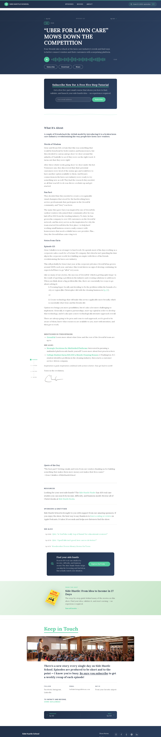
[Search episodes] (143, 4)
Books (80, 4)
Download (65, 67)
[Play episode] (46, 59)
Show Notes (104, 734)
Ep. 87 (105, 290)
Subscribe (51, 67)
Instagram (57, 689)
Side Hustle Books (67, 499)
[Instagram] (116, 735)
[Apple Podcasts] (126, 735)
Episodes (69, 4)
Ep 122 (47, 19)
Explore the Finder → (99, 564)
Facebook (48, 689)
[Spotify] (132, 735)
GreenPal (51, 337)
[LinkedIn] (137, 735)
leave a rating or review (100, 516)
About (90, 4)
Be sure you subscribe (94, 673)
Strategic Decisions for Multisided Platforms (67, 348)
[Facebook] (121, 735)
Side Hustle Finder (87, 492)
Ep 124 (114, 19)
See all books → (72, 608)
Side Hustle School (30, 734)
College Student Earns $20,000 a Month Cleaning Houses (72, 355)
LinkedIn (47, 692)
